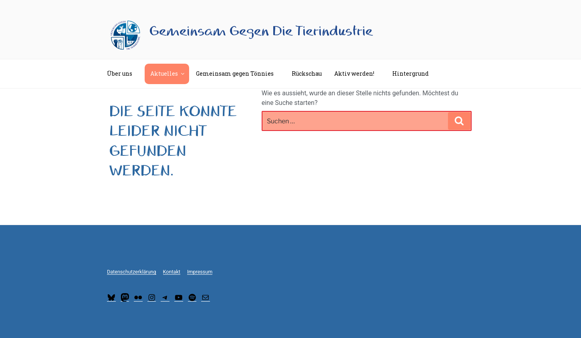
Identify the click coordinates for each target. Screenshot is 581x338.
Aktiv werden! (358, 73)
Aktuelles (168, 73)
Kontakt (171, 272)
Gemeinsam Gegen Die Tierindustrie (261, 31)
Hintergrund (414, 73)
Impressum (199, 272)
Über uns (123, 73)
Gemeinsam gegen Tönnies (238, 73)
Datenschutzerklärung (131, 272)
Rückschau (307, 73)
